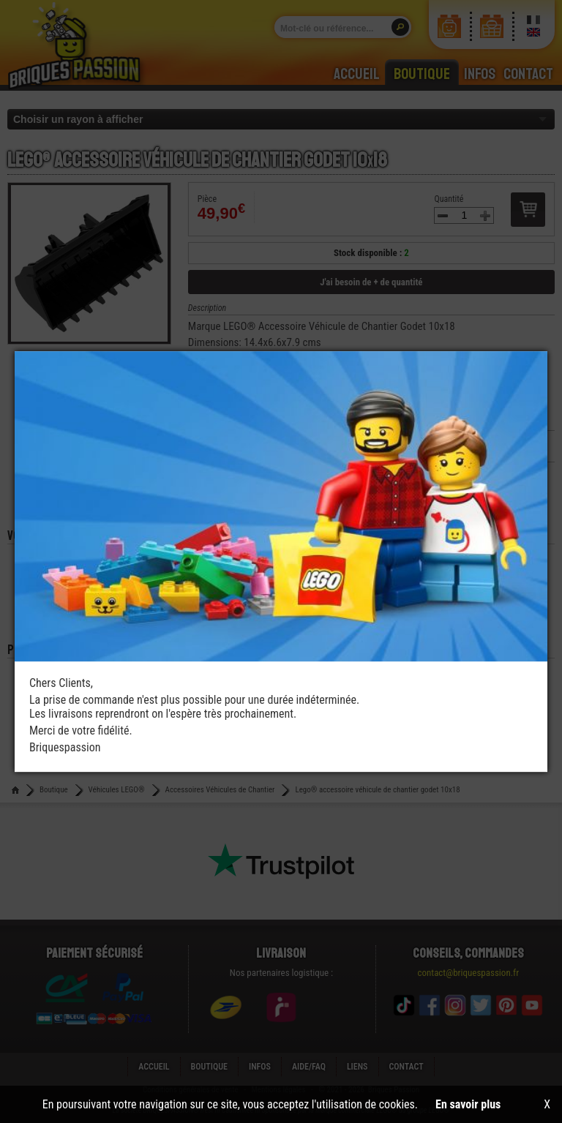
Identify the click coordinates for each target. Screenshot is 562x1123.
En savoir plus (468, 1104)
